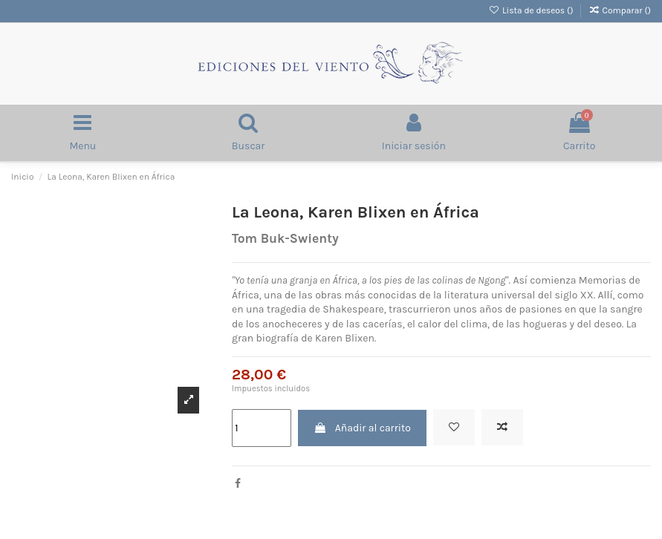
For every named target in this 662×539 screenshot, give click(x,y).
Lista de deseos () (532, 10)
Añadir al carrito (362, 428)
